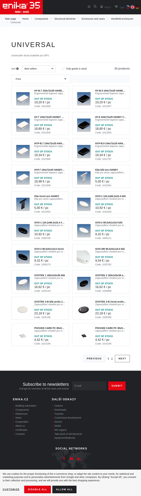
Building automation (26, 405)
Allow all (64, 489)
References (22, 413)
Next (122, 358)
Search (58, 421)
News (18, 417)
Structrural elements (64, 18)
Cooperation (22, 421)
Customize (11, 489)
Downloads (60, 409)
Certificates (21, 430)
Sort (15, 68)
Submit (117, 385)
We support (61, 430)
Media (58, 425)
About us (20, 425)
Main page (10, 18)
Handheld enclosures (122, 18)
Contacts (20, 434)
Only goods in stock (74, 67)
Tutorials (59, 413)
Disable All (37, 489)
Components (41, 18)
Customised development (68, 417)
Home (25, 18)
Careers (59, 405)
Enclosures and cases (93, 18)
